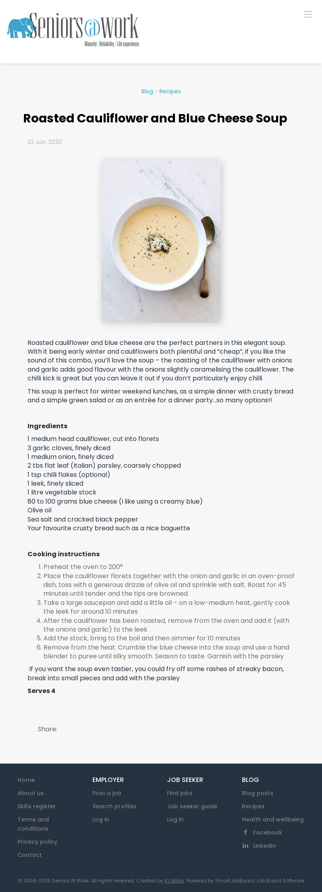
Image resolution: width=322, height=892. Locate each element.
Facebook (267, 833)
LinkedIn (264, 846)
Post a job (107, 793)
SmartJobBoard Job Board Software (259, 880)
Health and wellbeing (273, 819)
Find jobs (179, 793)
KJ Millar (174, 880)
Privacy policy (37, 842)
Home (26, 780)
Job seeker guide (192, 806)
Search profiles (114, 806)
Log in (100, 819)
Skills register (37, 806)
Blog (147, 91)
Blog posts (257, 793)
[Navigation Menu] (308, 14)
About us (31, 793)
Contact (30, 855)
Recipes (170, 91)
